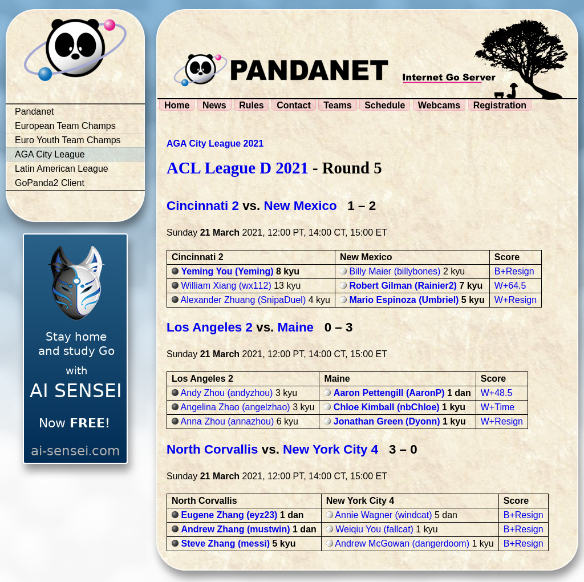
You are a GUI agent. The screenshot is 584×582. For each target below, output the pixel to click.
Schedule (384, 105)
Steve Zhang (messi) (225, 543)
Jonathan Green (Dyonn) (387, 421)
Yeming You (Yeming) (227, 271)
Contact (294, 105)
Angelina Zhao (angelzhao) (235, 407)
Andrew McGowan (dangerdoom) (402, 543)
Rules (251, 105)
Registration (499, 105)
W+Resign (515, 300)
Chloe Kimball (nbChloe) (387, 407)
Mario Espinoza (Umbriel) (404, 300)
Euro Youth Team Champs (68, 140)
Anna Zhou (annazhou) (227, 421)
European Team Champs (65, 126)
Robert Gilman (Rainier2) (402, 285)
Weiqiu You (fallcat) (374, 529)
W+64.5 (510, 285)
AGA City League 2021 (215, 143)
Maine (296, 327)
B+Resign (514, 271)
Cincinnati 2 (203, 206)
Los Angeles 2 (210, 327)
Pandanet (34, 111)
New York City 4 (330, 449)
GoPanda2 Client (49, 183)
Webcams (439, 105)
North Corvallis (212, 449)
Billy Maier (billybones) (394, 271)
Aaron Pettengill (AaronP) (389, 393)
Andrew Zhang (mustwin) (235, 529)
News (214, 105)
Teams (337, 105)
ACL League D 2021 (238, 168)
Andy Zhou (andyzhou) (227, 393)
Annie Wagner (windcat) (383, 515)
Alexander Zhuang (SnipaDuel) (243, 300)
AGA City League (50, 154)
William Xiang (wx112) (226, 285)
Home (176, 105)
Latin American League (61, 168)
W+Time (497, 407)
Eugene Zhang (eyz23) (229, 515)
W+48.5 (497, 393)
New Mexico (299, 206)
